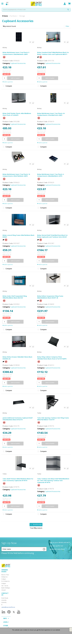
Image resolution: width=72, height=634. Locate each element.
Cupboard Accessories (18, 63)
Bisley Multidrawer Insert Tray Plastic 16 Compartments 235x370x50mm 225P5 (16, 175)
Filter (67, 26)
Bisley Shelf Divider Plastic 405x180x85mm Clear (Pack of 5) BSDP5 (17, 114)
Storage (22, 16)
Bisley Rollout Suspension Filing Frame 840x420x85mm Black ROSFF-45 (50, 297)
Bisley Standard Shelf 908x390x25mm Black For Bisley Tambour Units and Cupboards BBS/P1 (53, 53)
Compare (7, 86)
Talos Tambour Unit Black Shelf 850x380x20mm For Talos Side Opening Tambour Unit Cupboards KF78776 (53, 480)
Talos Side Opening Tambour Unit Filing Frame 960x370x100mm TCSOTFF (53, 419)
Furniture (13, 16)
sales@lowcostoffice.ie (8, 607)
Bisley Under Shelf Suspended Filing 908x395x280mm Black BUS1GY (15, 297)
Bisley (5, 47)
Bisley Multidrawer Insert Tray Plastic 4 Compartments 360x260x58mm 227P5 (50, 175)
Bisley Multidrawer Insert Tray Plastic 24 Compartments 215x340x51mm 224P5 (50, 114)
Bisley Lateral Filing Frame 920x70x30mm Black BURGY (18, 236)
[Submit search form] (68, 9)
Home (5, 16)
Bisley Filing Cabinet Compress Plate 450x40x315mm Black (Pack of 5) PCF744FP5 (51, 358)
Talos (39, 413)
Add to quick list (8, 82)
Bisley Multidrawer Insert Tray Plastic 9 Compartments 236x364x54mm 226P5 (16, 53)
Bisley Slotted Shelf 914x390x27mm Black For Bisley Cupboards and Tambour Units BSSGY (52, 236)
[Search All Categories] (36, 10)
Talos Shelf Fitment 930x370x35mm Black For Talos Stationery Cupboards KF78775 (18, 479)
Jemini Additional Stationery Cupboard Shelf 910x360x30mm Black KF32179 (18, 419)
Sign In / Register (65, 4)
